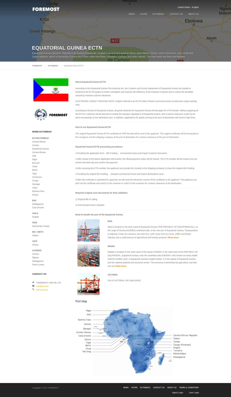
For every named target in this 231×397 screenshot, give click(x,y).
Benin (35, 170)
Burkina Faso (38, 191)
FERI (34, 222)
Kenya (35, 195)
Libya (34, 187)
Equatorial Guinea (40, 149)
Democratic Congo (40, 226)
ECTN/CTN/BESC (40, 138)
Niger (34, 159)
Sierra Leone (38, 264)
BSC (34, 200)
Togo (34, 173)
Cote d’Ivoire (38, 207)
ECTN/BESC (158, 14)
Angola (35, 217)
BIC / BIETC (38, 232)
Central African (39, 142)
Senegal (36, 184)
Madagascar (38, 204)
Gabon (35, 235)
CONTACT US (176, 14)
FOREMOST (37, 66)
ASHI (34, 241)
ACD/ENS (37, 250)
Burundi (35, 163)
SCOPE (143, 14)
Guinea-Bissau (39, 152)
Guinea (35, 145)
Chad (34, 166)
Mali (34, 156)
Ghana (35, 245)
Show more (173, 237)
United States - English (188, 7)
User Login (194, 392)
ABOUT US (193, 14)
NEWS (132, 14)
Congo (35, 180)
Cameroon (37, 177)
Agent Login (177, 392)
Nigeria (35, 257)
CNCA (35, 213)
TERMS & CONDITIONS (189, 387)
